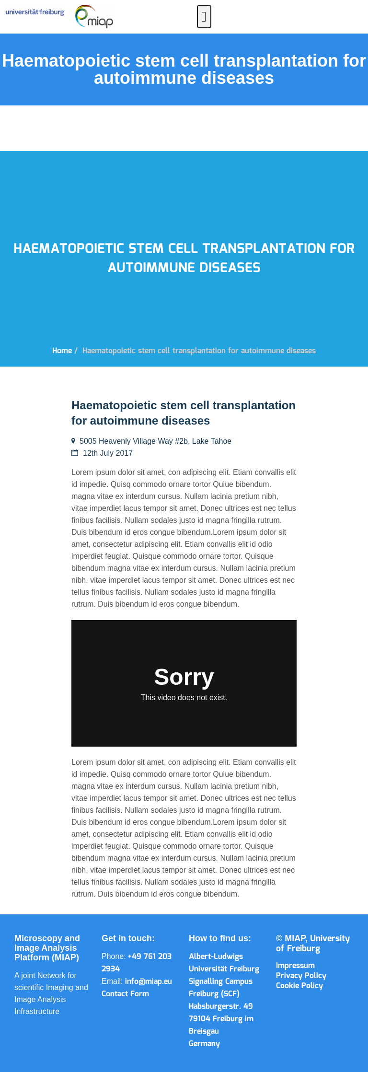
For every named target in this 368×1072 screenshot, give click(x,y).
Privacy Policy (301, 976)
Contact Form (125, 994)
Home (62, 351)
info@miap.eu (148, 982)
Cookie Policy (299, 986)
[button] (204, 16)
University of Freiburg (313, 944)
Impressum (295, 966)
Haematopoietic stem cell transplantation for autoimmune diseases (199, 351)
